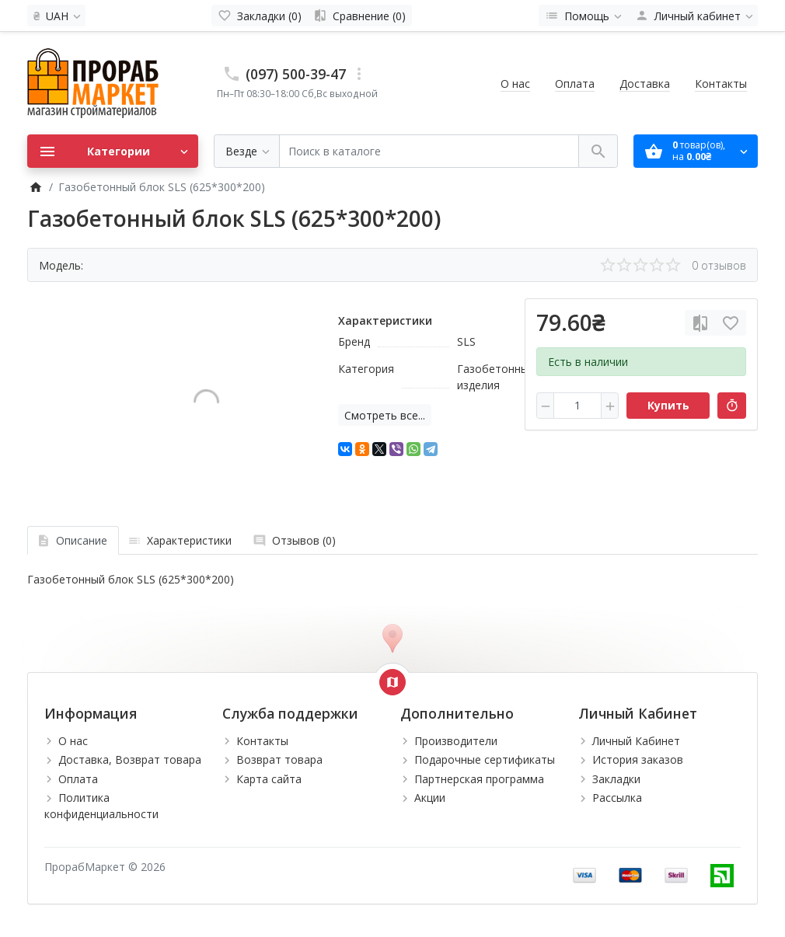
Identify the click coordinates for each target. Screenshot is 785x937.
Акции (429, 797)
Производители (455, 740)
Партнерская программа (479, 779)
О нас (515, 83)
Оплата (575, 83)
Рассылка (617, 797)
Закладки (616, 779)
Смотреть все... (384, 415)
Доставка (644, 83)
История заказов (637, 759)
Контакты (721, 83)
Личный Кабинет (636, 740)
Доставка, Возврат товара (129, 759)
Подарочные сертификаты (484, 759)
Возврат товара (279, 759)
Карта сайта (269, 779)
